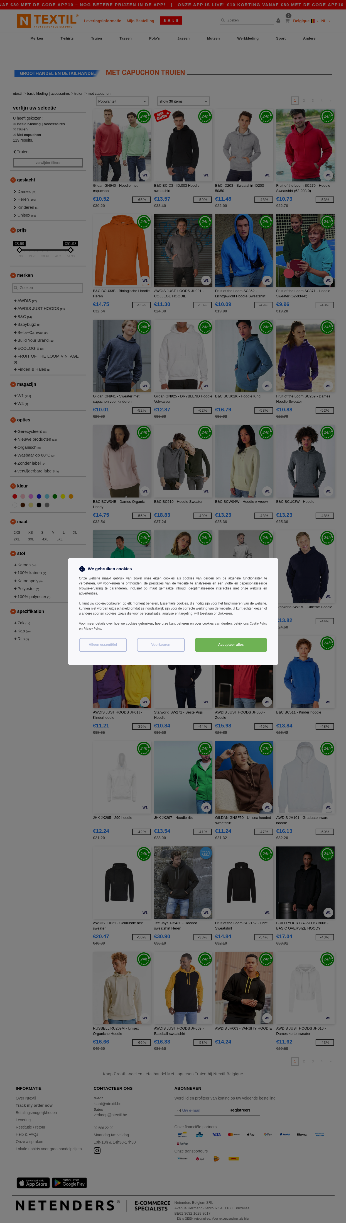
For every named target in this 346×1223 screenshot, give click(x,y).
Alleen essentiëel (103, 645)
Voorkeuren (160, 645)
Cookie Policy (257, 623)
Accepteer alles (231, 645)
